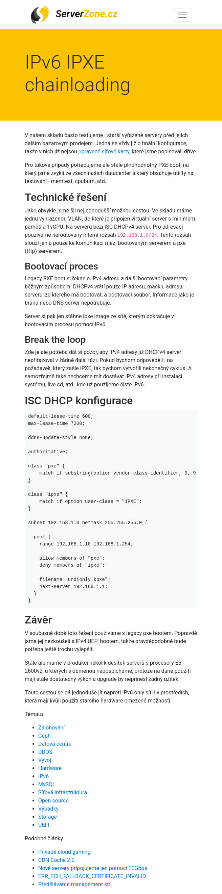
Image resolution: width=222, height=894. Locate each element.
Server (73, 14)
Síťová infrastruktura (62, 792)
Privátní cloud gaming (64, 852)
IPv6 (43, 776)
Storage (47, 817)
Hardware (50, 768)
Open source (53, 800)
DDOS (45, 752)
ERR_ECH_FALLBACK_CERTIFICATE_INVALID (92, 876)
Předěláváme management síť (74, 884)
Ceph (44, 736)
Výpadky (48, 809)
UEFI (43, 825)
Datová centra (54, 744)
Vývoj (44, 760)
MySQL (47, 784)
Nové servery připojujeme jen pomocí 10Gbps (92, 868)
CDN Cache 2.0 (56, 860)
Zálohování (51, 727)
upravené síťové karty (104, 151)
